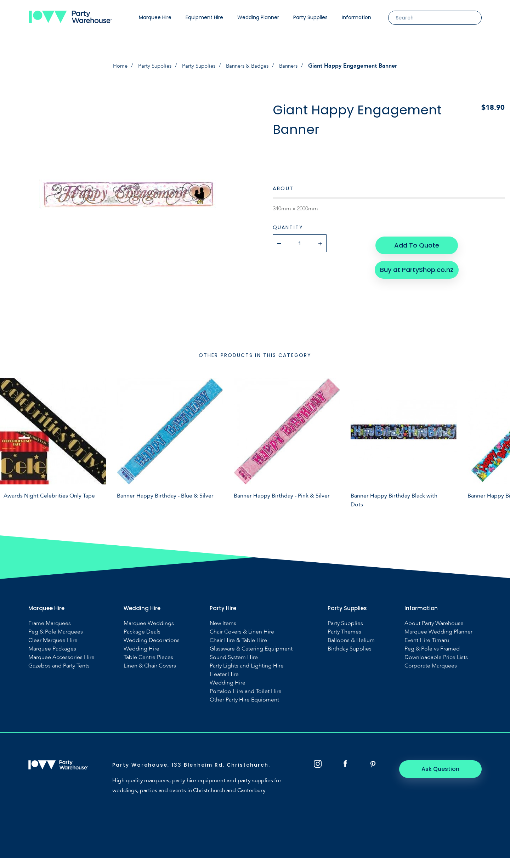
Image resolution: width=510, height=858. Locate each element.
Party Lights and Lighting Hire (247, 665)
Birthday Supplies (350, 648)
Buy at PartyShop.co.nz (458, 242)
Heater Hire (224, 674)
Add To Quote (371, 242)
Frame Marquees (49, 623)
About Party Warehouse (434, 623)
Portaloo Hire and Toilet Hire (246, 691)
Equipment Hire (204, 17)
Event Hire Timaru (426, 640)
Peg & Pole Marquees (55, 631)
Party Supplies (310, 17)
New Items (223, 623)
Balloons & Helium (351, 640)
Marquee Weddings (149, 623)
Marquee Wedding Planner (438, 631)
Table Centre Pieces (148, 657)
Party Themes (344, 631)
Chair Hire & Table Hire (238, 640)
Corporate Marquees (430, 665)
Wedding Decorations (152, 640)
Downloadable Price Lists (436, 657)
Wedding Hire (141, 648)
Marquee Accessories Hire (61, 657)
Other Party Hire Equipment (244, 699)
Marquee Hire (155, 17)
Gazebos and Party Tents (59, 665)
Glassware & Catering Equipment (251, 648)
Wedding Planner (258, 17)
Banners (293, 66)
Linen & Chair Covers (150, 665)
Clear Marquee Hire (53, 640)
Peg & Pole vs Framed (432, 648)
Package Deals (142, 631)
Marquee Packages (52, 648)
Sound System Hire (234, 657)
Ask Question (443, 769)
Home (116, 66)
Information (356, 17)
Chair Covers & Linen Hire (242, 631)
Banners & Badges (249, 66)
